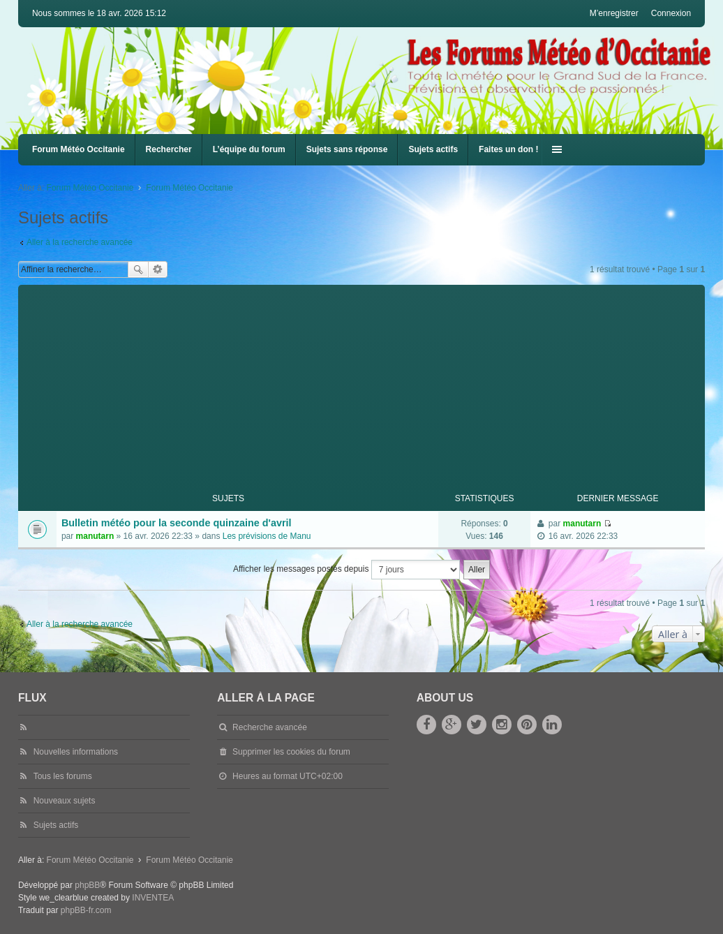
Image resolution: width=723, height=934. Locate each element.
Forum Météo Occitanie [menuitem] (78, 149)
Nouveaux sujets (64, 801)
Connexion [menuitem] (671, 13)
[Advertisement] (370, 382)
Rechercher (169, 149)
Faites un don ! (508, 149)
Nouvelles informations (75, 752)
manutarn (95, 536)
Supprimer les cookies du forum (291, 752)
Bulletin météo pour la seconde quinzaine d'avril (176, 522)
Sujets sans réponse (347, 149)
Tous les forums (62, 776)
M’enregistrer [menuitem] (614, 13)
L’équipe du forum (249, 149)
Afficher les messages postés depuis (346, 569)
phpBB (87, 885)
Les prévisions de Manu (267, 536)
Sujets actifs (433, 149)
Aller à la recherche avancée (80, 242)
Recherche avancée (158, 269)
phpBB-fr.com (86, 910)
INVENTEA (153, 898)
